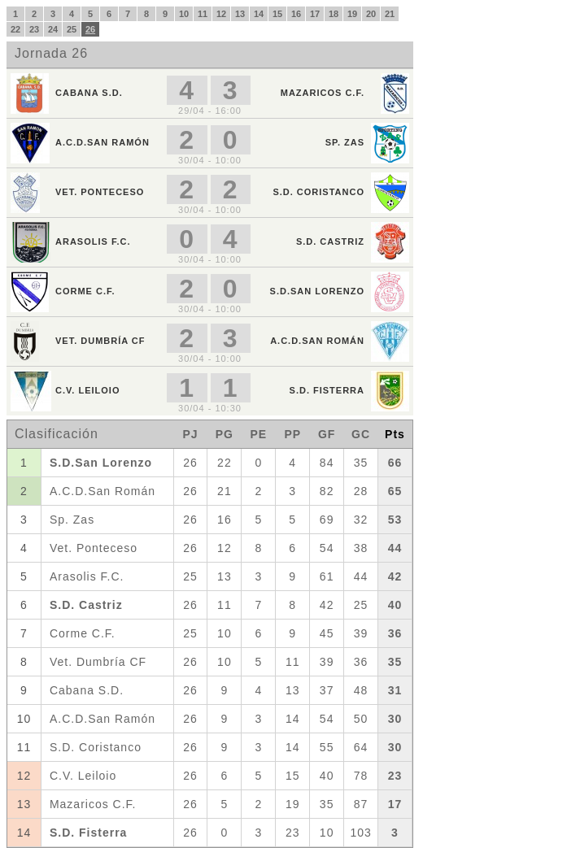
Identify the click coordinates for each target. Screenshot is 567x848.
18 (333, 14)
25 (71, 29)
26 (90, 29)
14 (259, 14)
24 (53, 29)
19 (352, 14)
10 (184, 14)
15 (277, 14)
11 (202, 14)
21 (390, 14)
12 (221, 14)
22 (15, 29)
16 (296, 14)
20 (371, 14)
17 (315, 14)
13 (240, 14)
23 (34, 29)
